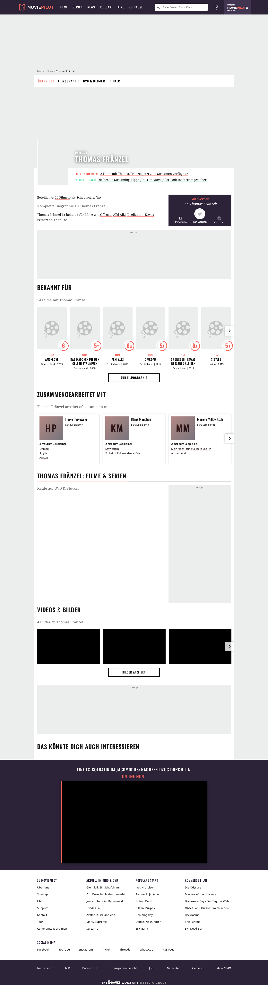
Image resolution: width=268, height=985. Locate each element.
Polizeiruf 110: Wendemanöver (123, 453)
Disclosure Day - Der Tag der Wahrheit (208, 901)
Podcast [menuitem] (106, 7)
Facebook (43, 949)
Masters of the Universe (200, 894)
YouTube (64, 949)
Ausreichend (178, 453)
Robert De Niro (145, 901)
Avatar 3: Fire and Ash (100, 915)
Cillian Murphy (145, 908)
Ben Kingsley (144, 915)
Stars (50, 71)
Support (42, 908)
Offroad (106, 214)
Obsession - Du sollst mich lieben (207, 908)
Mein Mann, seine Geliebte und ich (191, 449)
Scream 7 (92, 928)
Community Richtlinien (52, 928)
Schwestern (112, 449)
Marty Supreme (96, 922)
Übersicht (46, 81)
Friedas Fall (93, 908)
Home (40, 71)
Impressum (44, 968)
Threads (125, 949)
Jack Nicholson (145, 887)
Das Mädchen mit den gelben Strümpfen (84, 361)
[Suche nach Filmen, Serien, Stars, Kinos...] (181, 7)
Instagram (86, 949)
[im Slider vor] (229, 331)
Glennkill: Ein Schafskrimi (103, 887)
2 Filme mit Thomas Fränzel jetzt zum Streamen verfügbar (144, 174)
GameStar (173, 968)
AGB (67, 968)
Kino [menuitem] (121, 7)
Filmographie (68, 81)
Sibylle (216, 359)
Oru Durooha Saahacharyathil (105, 894)
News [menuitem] (91, 7)
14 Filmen (62, 197)
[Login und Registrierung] (216, 7)
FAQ (39, 901)
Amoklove (51, 359)
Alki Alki (119, 214)
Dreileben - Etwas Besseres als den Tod (183, 361)
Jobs (152, 968)
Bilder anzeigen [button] (134, 672)
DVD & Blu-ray (94, 81)
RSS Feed (169, 949)
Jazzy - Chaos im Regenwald (104, 901)
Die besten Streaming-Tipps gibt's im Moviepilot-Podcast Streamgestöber (152, 180)
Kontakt (42, 915)
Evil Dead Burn (194, 928)
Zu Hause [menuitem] (136, 7)
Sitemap (42, 894)
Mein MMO (223, 968)
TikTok (106, 949)
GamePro (198, 968)
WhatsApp (146, 949)
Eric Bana (142, 928)
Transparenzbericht (124, 968)
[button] (180, 219)
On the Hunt (134, 776)
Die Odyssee (193, 887)
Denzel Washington (148, 922)
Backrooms (192, 915)
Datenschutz (90, 968)
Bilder (115, 81)
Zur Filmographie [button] (134, 377)
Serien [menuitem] (78, 7)
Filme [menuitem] (64, 7)
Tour (40, 922)
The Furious (192, 922)
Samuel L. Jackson (147, 894)
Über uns (43, 887)
